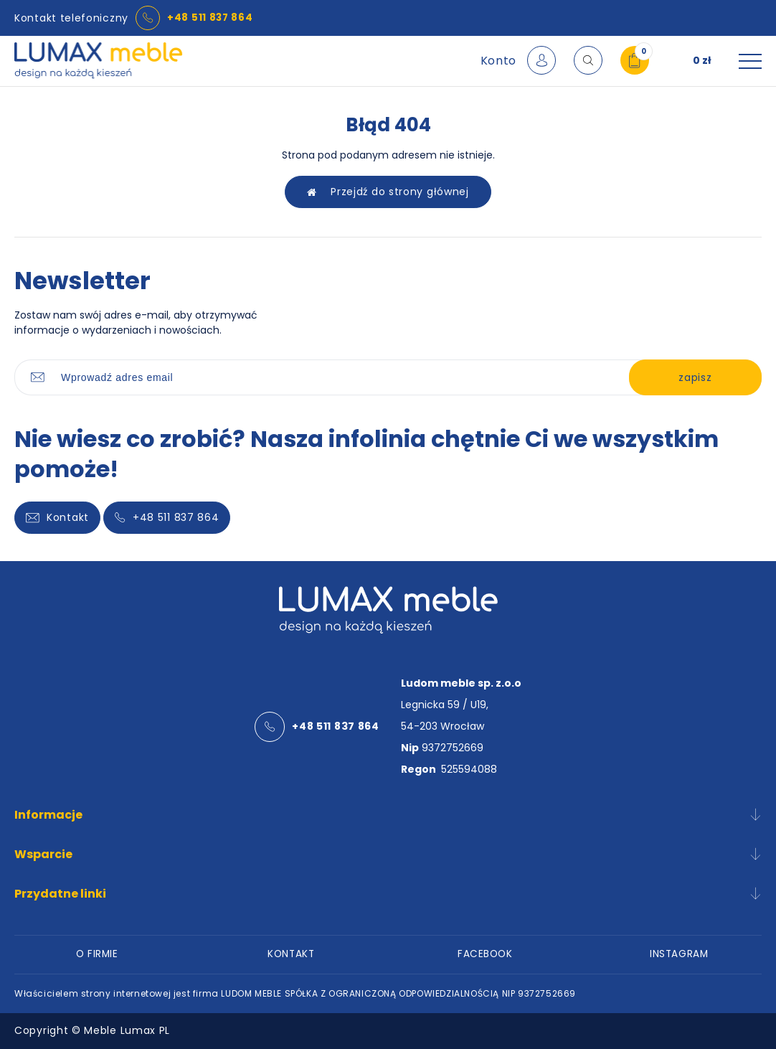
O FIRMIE (97, 954)
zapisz (686, 378)
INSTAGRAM (679, 954)
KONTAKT (291, 954)
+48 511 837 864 (211, 18)
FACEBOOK (485, 954)
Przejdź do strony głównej (388, 192)
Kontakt (57, 519)
